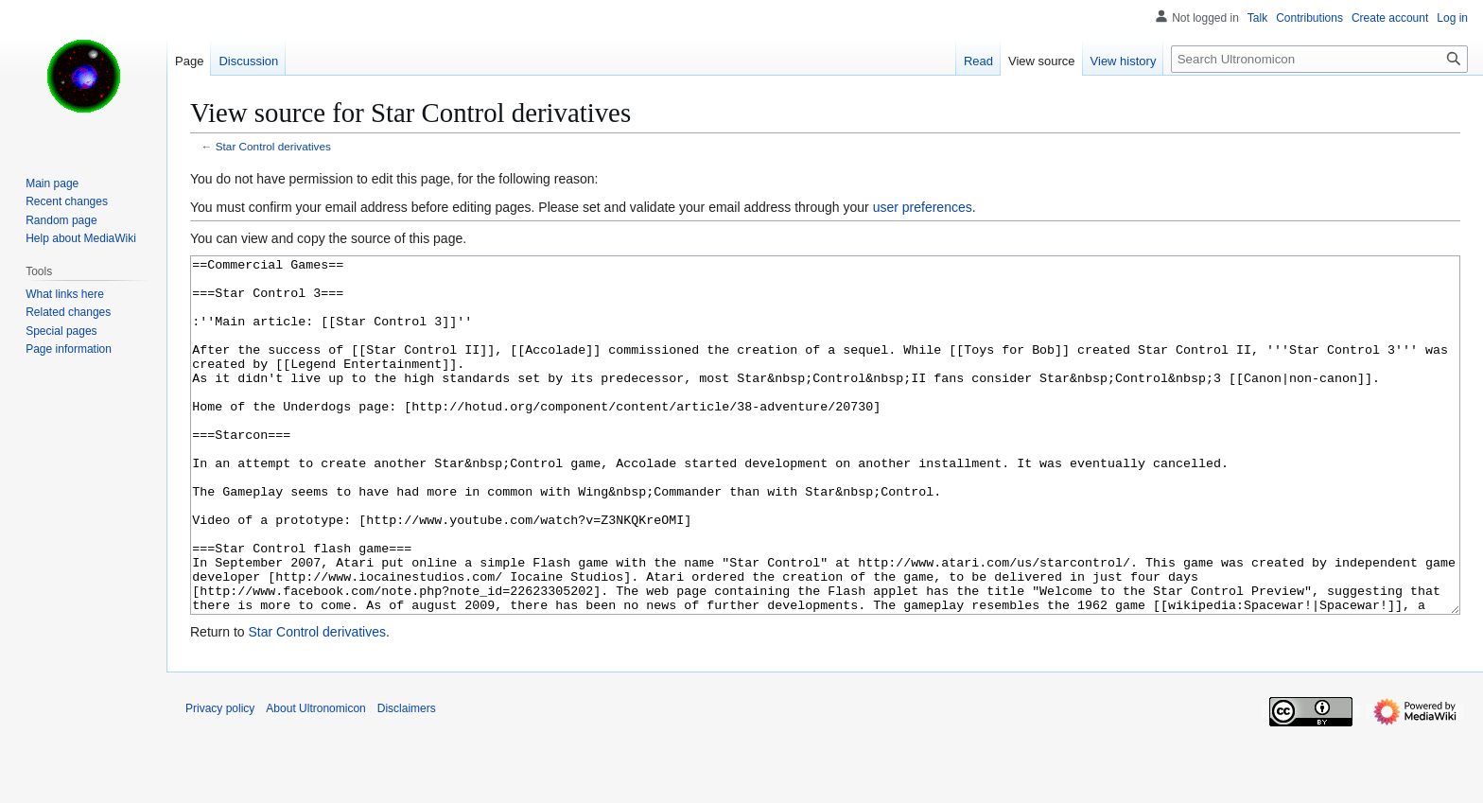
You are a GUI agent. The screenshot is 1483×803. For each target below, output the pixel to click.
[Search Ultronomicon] (1319, 59)
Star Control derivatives (273, 146)
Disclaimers (406, 779)
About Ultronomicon (315, 779)
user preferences (922, 207)
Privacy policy (219, 779)
